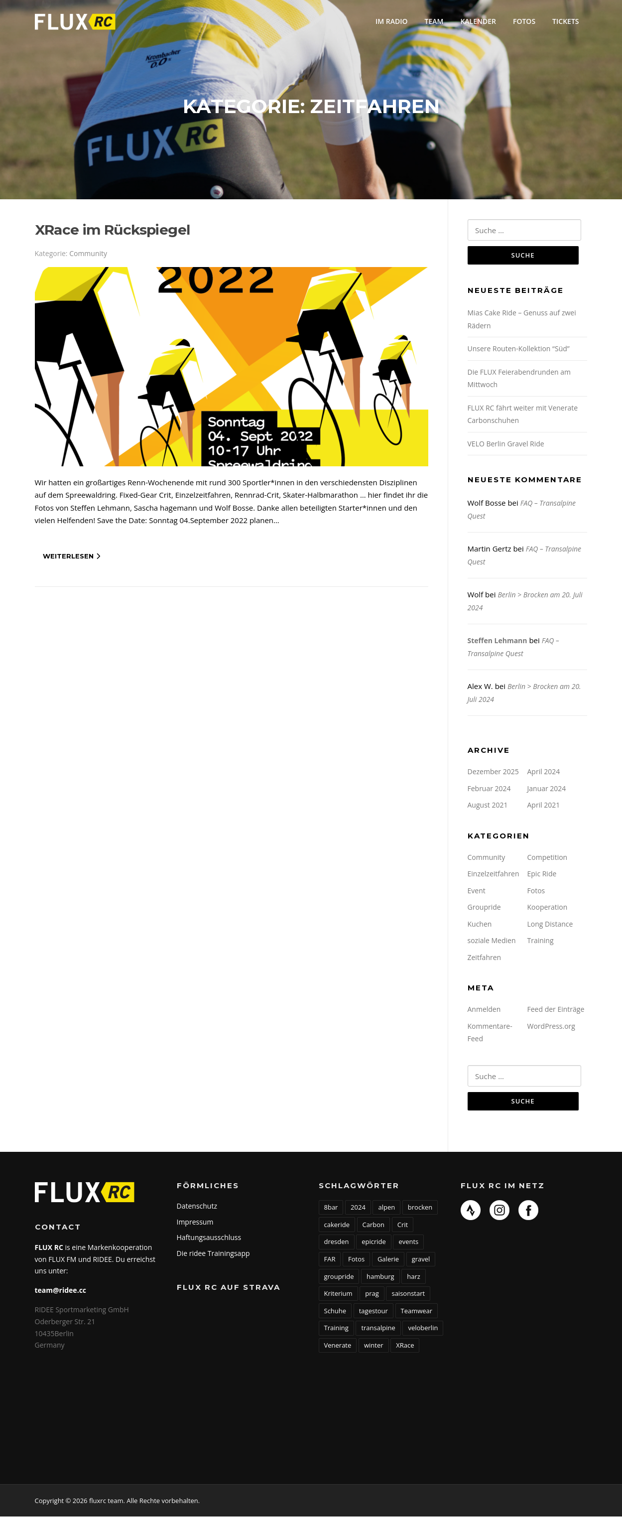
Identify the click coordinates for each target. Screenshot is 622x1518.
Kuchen (480, 925)
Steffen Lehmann (497, 642)
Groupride (484, 908)
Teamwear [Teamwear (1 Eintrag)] (417, 1312)
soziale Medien (492, 942)
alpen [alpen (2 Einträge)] (386, 1208)
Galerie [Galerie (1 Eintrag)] (388, 1260)
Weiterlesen (71, 557)
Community (88, 254)
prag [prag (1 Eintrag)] (372, 1294)
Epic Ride (542, 875)
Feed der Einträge (556, 1010)
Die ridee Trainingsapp (213, 1254)
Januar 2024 (546, 789)
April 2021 (543, 806)
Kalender (478, 21)
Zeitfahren (484, 958)
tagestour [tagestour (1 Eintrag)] (373, 1312)
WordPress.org (551, 1027)
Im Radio (391, 21)
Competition (547, 858)
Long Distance (550, 925)
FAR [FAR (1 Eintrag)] (330, 1260)
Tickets (565, 21)
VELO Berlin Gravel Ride (506, 444)
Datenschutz (197, 1207)
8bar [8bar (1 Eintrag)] (331, 1208)
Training (540, 942)
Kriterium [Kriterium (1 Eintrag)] (338, 1294)
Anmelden (484, 1010)
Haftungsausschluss (209, 1238)
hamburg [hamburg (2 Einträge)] (380, 1277)
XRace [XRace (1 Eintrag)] (405, 1346)
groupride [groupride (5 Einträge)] (339, 1277)
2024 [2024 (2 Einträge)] (358, 1208)
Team (433, 21)
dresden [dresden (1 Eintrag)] (336, 1243)
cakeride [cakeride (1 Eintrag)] (337, 1226)
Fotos (524, 21)
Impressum (195, 1223)
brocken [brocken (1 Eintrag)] (420, 1208)
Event (477, 891)
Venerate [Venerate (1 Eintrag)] (338, 1346)
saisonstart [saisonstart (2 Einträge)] (408, 1294)
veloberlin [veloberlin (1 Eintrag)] (423, 1329)
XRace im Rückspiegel (112, 230)
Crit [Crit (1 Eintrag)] (402, 1226)
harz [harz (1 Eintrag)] (413, 1277)
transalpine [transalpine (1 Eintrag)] (378, 1329)
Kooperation (547, 908)
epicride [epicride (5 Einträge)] (374, 1243)
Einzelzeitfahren (493, 875)
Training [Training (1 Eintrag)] (336, 1329)
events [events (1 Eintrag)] (408, 1243)
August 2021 (488, 806)
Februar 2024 (489, 789)
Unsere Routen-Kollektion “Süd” (519, 350)
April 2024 (543, 773)
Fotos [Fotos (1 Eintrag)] (356, 1260)
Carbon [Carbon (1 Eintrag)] (373, 1226)
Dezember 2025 (493, 773)
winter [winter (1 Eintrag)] (373, 1346)
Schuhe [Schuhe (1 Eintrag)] (335, 1312)
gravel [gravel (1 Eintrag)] (421, 1260)
